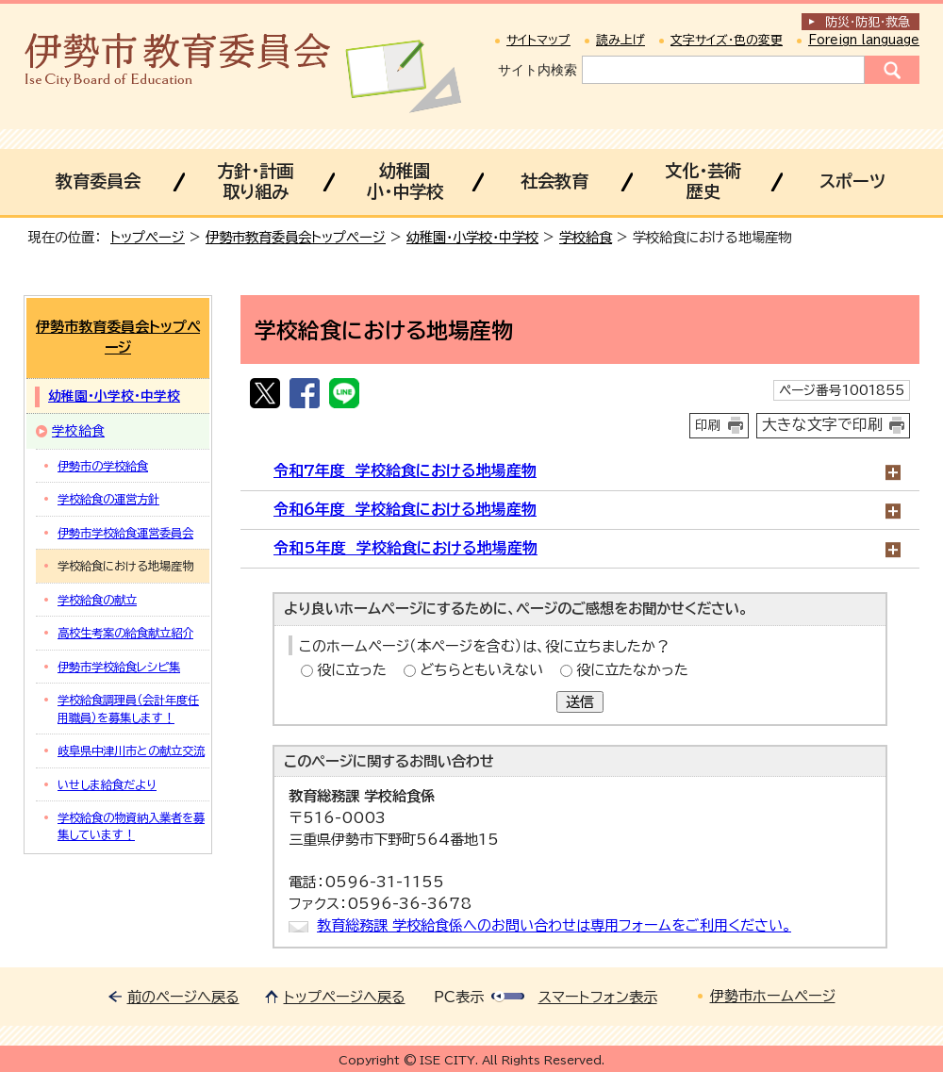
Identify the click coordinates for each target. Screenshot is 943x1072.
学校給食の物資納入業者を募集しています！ (131, 826)
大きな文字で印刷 (822, 424)
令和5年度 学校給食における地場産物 (405, 547)
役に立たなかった (632, 670)
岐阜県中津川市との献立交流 (131, 750)
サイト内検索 (537, 69)
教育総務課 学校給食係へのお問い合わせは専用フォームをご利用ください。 (554, 925)
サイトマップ (538, 40)
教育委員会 (98, 181)
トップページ (147, 237)
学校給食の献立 (97, 599)
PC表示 (459, 997)
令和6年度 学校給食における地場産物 (405, 509)
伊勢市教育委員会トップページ (296, 237)
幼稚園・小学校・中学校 (472, 237)
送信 (580, 702)
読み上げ (620, 40)
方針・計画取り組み (255, 181)
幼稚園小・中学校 (405, 181)
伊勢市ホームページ (772, 996)
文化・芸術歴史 (703, 181)
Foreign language (863, 40)
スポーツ (852, 181)
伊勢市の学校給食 (103, 465)
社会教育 (554, 181)
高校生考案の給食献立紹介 (125, 632)
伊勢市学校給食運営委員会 (125, 532)
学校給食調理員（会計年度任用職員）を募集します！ (128, 708)
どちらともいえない (481, 670)
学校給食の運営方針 (108, 498)
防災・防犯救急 (867, 22)
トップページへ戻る (344, 997)
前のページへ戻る (183, 997)
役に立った (352, 670)
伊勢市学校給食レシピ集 (119, 666)
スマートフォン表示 (597, 997)
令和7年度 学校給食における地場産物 (405, 470)
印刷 (708, 425)
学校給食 (585, 237)
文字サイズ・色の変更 (726, 40)
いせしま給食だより (107, 784)
